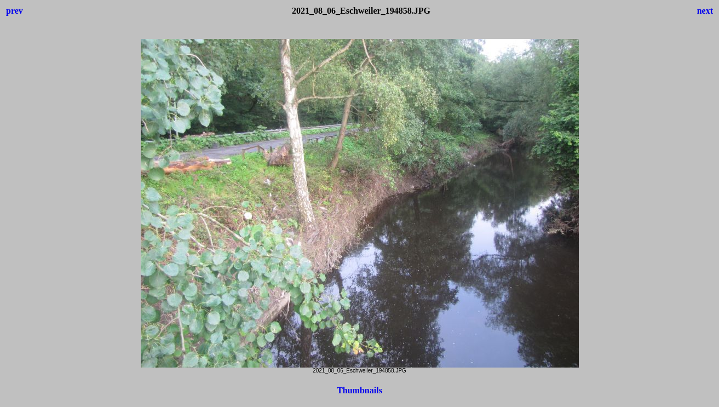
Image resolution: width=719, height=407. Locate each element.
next (705, 10)
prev (14, 10)
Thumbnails (359, 390)
